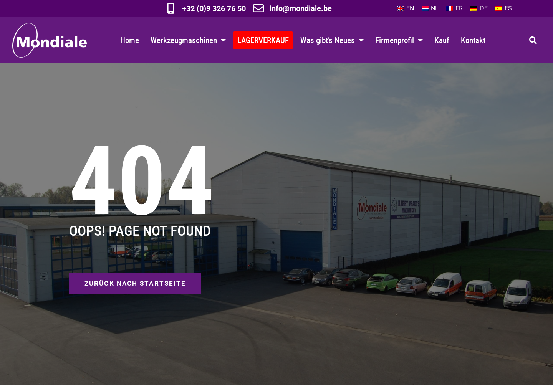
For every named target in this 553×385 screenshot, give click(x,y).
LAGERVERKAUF (263, 40)
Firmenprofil (399, 40)
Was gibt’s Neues (332, 40)
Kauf (441, 40)
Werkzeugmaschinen (188, 40)
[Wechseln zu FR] (454, 8)
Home (129, 40)
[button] (533, 40)
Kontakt (473, 40)
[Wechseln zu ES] (504, 8)
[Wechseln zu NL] (430, 8)
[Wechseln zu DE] (479, 8)
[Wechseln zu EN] (405, 8)
